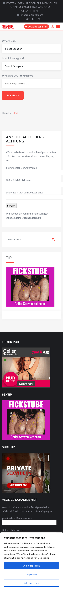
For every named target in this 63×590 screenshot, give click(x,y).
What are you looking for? (17, 75)
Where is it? (9, 40)
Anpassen (31, 574)
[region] (31, 561)
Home (5, 112)
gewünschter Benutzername (34, 170)
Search (12, 95)
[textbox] (31, 185)
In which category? (13, 58)
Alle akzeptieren (31, 565)
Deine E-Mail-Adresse (34, 182)
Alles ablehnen (31, 583)
